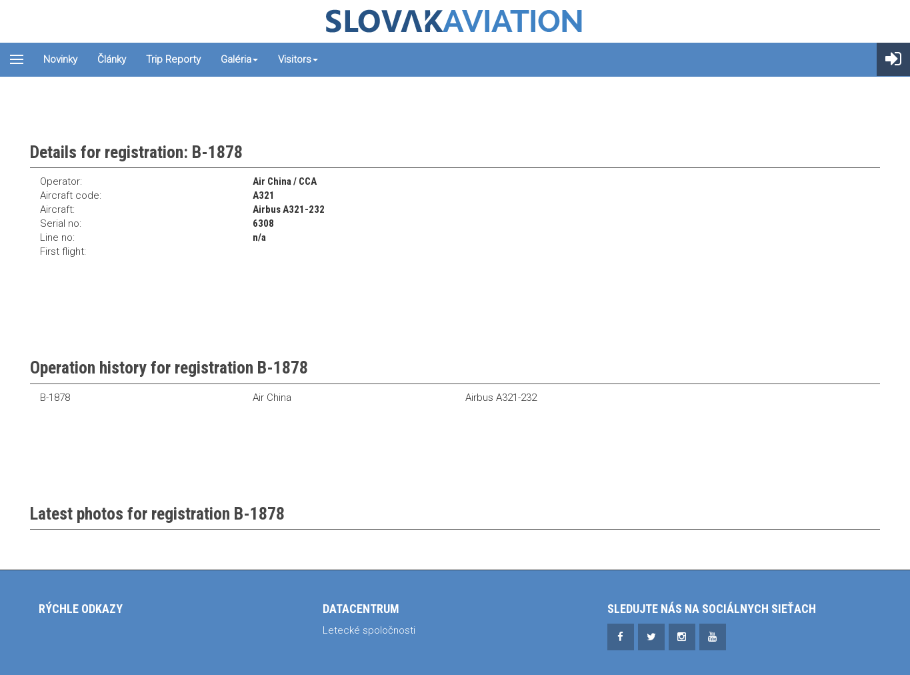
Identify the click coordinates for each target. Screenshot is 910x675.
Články (111, 59)
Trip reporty (173, 59)
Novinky (60, 59)
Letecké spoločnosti (369, 630)
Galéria (239, 59)
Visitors (298, 59)
